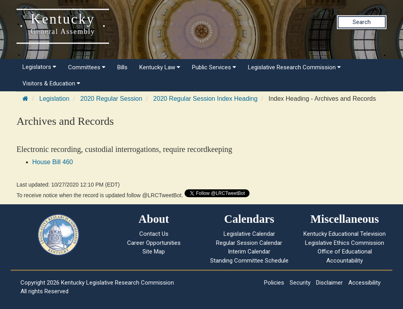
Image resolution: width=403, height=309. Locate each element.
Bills (122, 67)
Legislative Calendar (249, 233)
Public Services (214, 67)
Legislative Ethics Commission (344, 242)
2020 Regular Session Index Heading (205, 98)
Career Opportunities (154, 242)
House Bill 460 (52, 162)
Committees (86, 67)
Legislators (39, 66)
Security (300, 282)
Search (362, 22)
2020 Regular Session (111, 98)
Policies (274, 282)
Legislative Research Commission (294, 67)
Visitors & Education (51, 83)
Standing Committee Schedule (249, 260)
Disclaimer (329, 282)
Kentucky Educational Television (344, 233)
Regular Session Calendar (249, 242)
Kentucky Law (159, 67)
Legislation (54, 98)
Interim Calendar (249, 251)
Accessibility (364, 282)
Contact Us (153, 233)
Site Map (153, 251)
